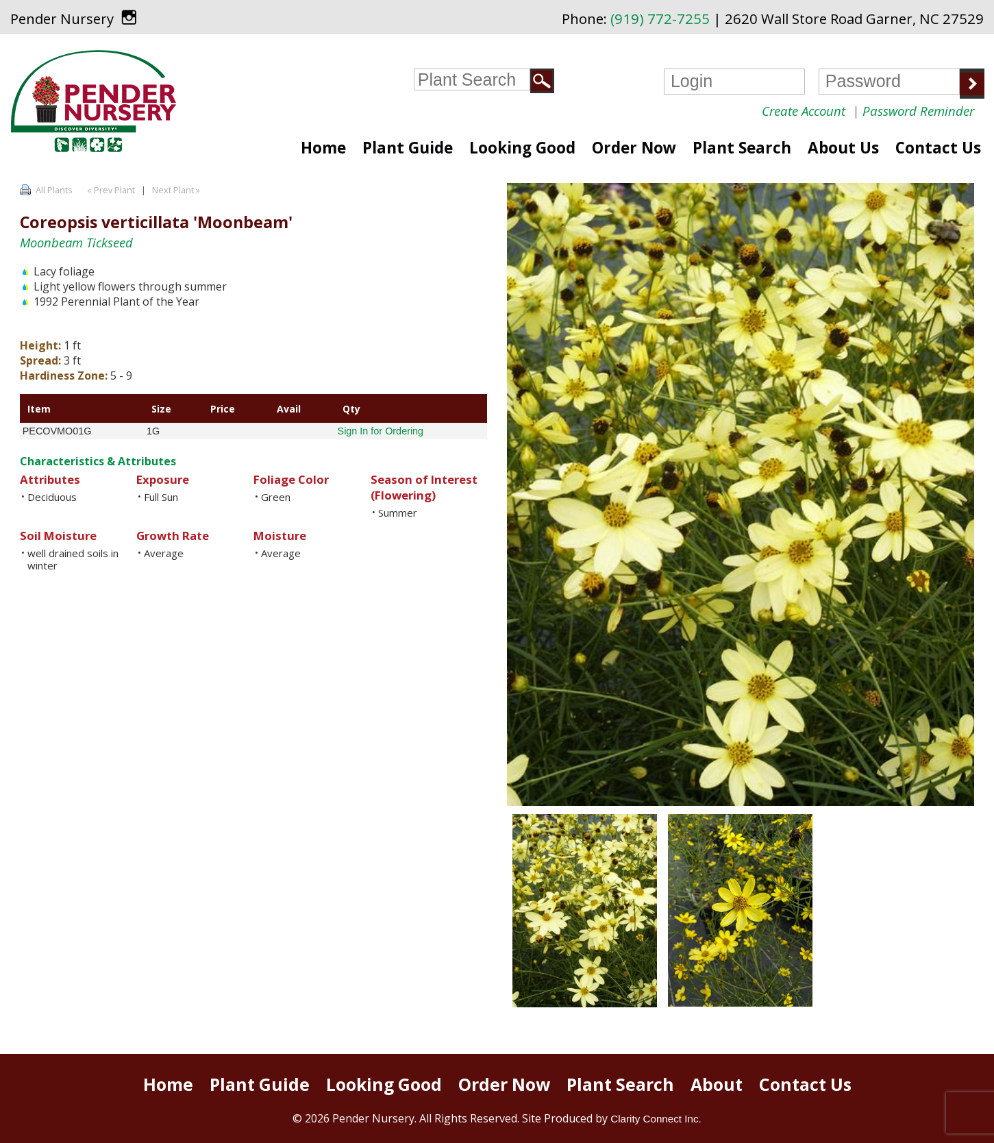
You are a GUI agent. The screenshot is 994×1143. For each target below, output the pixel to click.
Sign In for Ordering (381, 431)
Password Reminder (918, 110)
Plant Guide (407, 147)
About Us (843, 147)
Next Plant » (177, 190)
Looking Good (522, 147)
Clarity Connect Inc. (655, 1118)
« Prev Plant (110, 190)
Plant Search (742, 147)
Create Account (803, 110)
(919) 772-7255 (660, 18)
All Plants (54, 190)
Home (323, 147)
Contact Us (938, 147)
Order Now (634, 147)
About (717, 1084)
